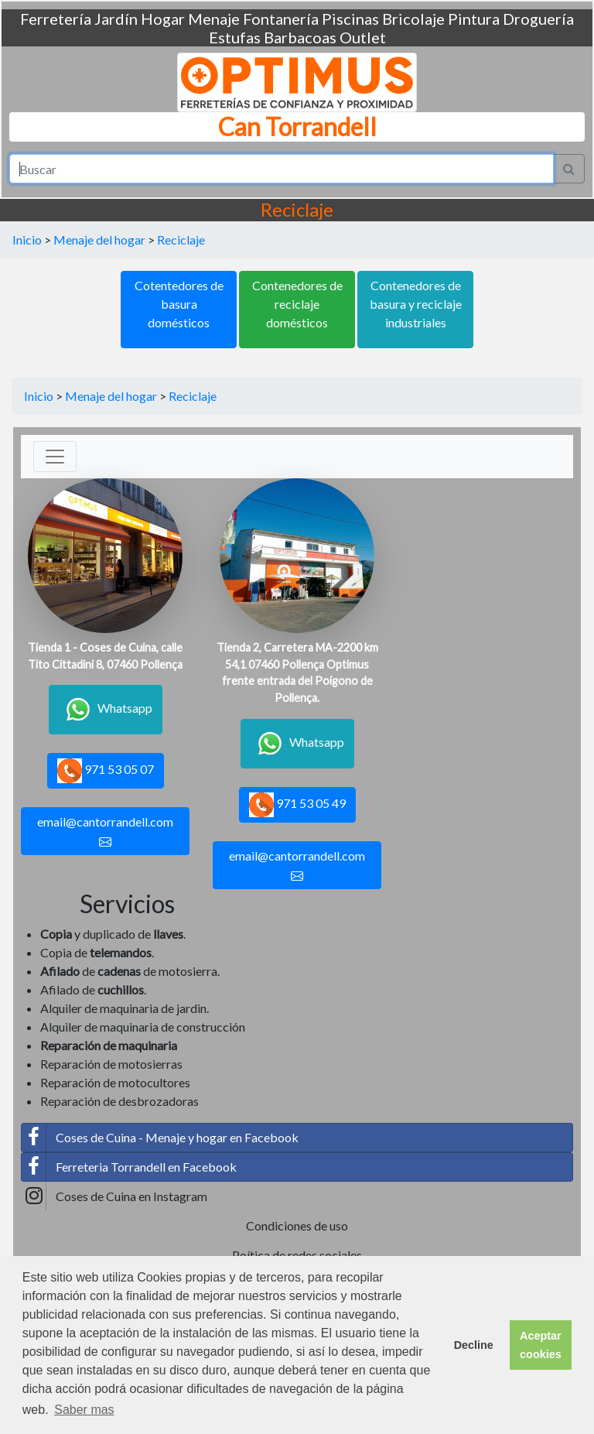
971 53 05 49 (297, 804)
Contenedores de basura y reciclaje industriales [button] (416, 304)
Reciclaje (181, 239)
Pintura (474, 18)
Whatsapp (105, 709)
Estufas (235, 37)
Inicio (27, 239)
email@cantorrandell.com (105, 831)
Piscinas (350, 18)
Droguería (538, 18)
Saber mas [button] (84, 1409)
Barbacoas (300, 37)
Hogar (163, 18)
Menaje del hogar (99, 239)
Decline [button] (473, 1345)
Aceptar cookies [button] (541, 1345)
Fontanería (281, 18)
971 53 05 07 (105, 770)
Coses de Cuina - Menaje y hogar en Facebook (160, 1138)
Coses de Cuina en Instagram (114, 1196)
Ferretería (55, 18)
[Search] (281, 168)
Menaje (214, 18)
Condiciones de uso (297, 1225)
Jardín (116, 18)
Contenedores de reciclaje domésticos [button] (297, 304)
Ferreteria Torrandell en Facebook (129, 1167)
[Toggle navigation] (55, 456)
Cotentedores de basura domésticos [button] (179, 304)
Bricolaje (413, 18)
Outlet (363, 37)
